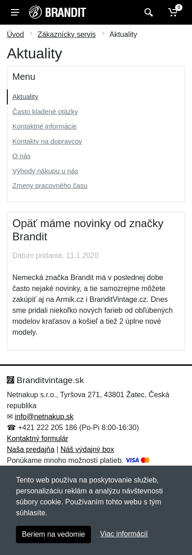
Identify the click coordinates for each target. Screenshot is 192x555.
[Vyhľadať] (147, 12)
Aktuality (25, 96)
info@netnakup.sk (44, 416)
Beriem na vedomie (53, 534)
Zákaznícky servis (66, 34)
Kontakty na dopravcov (47, 141)
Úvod (15, 34)
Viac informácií (124, 534)
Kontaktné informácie (44, 126)
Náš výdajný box (87, 449)
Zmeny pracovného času (49, 185)
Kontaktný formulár (37, 438)
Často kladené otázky (45, 111)
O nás (21, 156)
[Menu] (15, 12)
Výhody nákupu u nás (45, 171)
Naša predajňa (30, 449)
